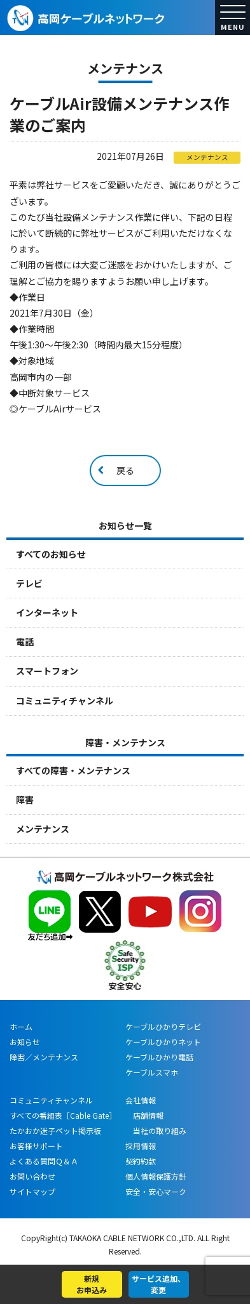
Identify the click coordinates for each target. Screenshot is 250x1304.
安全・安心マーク (155, 1191)
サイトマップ (32, 1191)
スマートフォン (47, 670)
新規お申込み (91, 1284)
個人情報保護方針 (155, 1176)
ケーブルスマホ (151, 1072)
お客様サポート (36, 1145)
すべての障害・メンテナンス (73, 770)
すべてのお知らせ (51, 554)
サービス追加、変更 (158, 1284)
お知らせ (25, 1041)
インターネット (47, 612)
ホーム (21, 1026)
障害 (25, 799)
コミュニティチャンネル (64, 700)
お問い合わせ (32, 1176)
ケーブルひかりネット (163, 1041)
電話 (25, 641)
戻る (125, 470)
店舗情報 (144, 1115)
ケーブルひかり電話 (159, 1056)
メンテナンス (42, 828)
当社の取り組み (155, 1130)
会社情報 (140, 1100)
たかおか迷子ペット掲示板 (55, 1130)
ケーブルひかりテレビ (163, 1026)
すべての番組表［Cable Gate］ (63, 1115)
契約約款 (140, 1161)
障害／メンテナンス (44, 1056)
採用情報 (140, 1145)
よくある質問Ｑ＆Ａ (44, 1161)
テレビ (29, 583)
